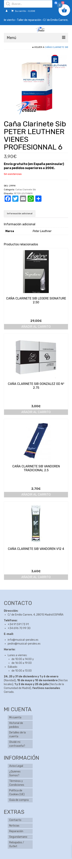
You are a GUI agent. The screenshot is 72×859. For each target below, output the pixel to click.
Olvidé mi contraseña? (17, 744)
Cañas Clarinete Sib (56, 47)
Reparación (16, 831)
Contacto (15, 820)
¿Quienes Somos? (15, 773)
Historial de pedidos (16, 725)
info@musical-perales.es (23, 639)
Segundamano (18, 837)
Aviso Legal (16, 766)
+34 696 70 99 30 (19, 628)
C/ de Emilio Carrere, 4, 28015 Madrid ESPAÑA (35, 614)
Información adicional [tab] (19, 213)
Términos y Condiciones (16, 783)
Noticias (14, 825)
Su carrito (23, 11)
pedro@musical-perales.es (24, 643)
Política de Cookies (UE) (17, 792)
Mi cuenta (15, 717)
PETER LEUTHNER (23, 193)
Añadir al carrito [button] (36, 326)
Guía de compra (19, 800)
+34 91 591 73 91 (18, 624)
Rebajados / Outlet (16, 844)
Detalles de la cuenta (17, 734)
